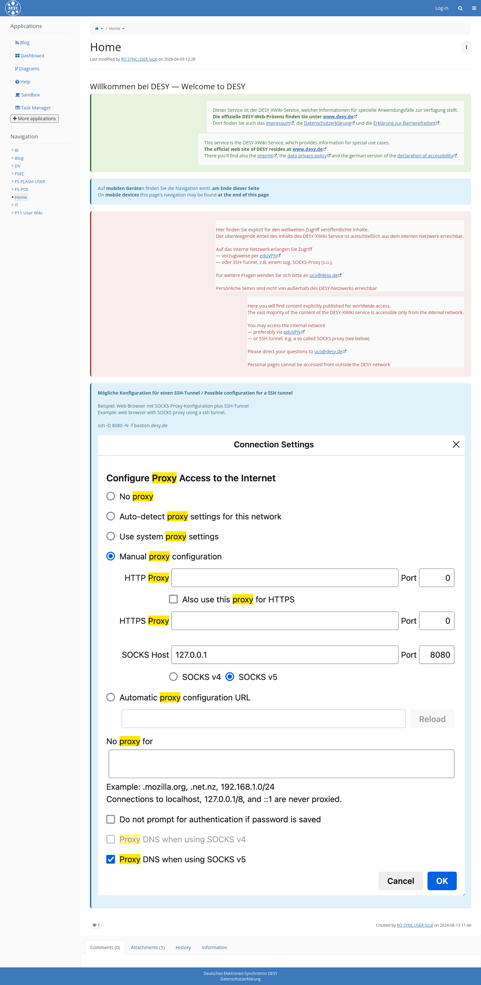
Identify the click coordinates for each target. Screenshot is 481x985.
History (183, 947)
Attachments (148, 947)
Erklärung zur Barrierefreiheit (404, 123)
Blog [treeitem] (19, 158)
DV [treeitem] (18, 166)
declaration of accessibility (425, 155)
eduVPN (268, 256)
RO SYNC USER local (139, 59)
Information (214, 947)
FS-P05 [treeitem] (21, 189)
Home (114, 28)
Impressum (278, 123)
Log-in (441, 8)
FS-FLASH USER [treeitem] (30, 181)
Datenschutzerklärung (327, 123)
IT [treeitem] (16, 205)
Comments (105, 947)
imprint (265, 155)
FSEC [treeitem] (19, 174)
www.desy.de (338, 116)
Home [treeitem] (21, 197)
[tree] (40, 181)
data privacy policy (307, 155)
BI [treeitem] (17, 150)
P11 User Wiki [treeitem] (28, 213)
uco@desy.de (324, 275)
